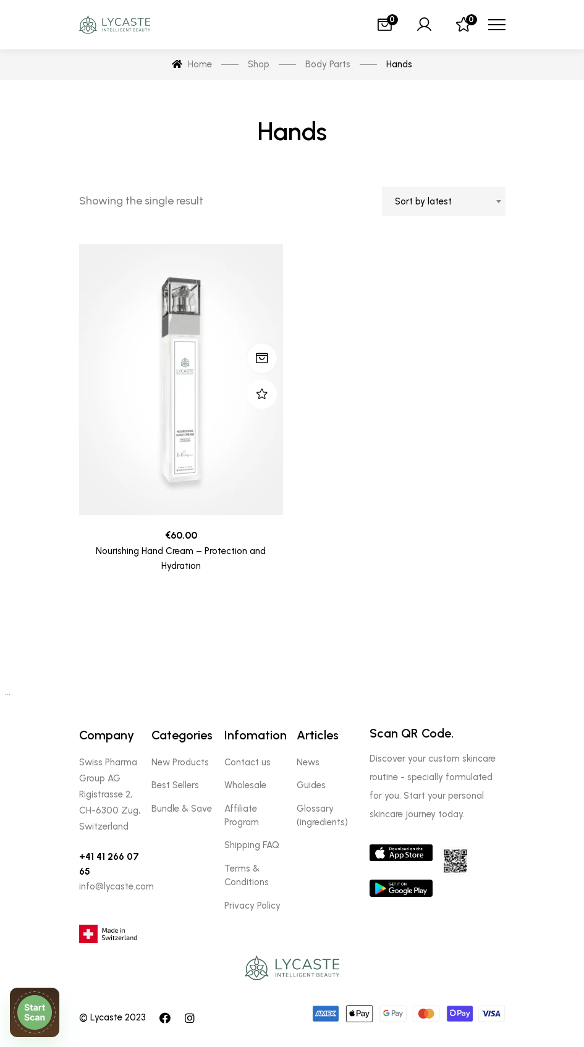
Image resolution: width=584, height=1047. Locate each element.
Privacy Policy (252, 905)
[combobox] (444, 201)
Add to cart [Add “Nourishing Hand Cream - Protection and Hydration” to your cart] (262, 358)
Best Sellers (175, 785)
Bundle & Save (181, 808)
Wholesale (245, 785)
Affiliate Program (241, 815)
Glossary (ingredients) (322, 815)
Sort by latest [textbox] (423, 201)
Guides (311, 785)
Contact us (247, 762)
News (308, 762)
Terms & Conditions (246, 875)
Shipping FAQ (251, 845)
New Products (180, 762)
